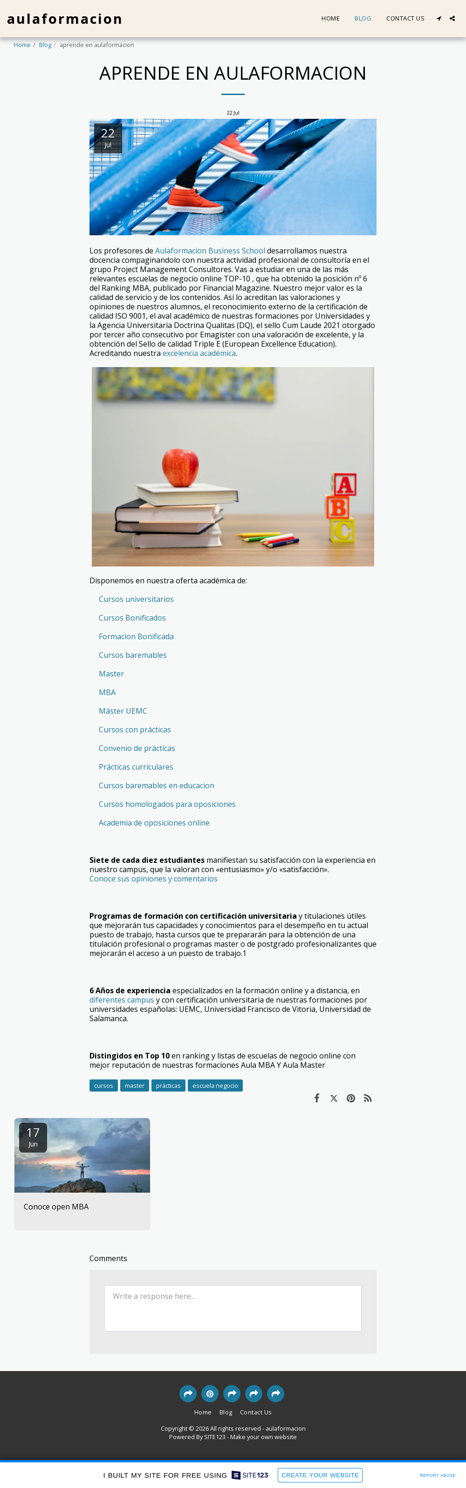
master (134, 1085)
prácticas (168, 1085)
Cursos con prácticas (135, 729)
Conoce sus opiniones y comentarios (153, 879)
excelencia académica (199, 353)
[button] (438, 18)
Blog (45, 45)
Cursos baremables (133, 655)
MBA (107, 692)
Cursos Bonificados (132, 618)
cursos (103, 1085)
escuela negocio (215, 1085)
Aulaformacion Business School (210, 251)
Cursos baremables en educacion (156, 785)
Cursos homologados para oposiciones (167, 804)
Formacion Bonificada (136, 636)
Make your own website (263, 1437)
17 (33, 1136)
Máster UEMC (123, 711)
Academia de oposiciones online (154, 823)
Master (111, 674)
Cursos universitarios (136, 599)
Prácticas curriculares (136, 767)
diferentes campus (121, 1000)
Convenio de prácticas (137, 748)
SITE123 (215, 1437)
